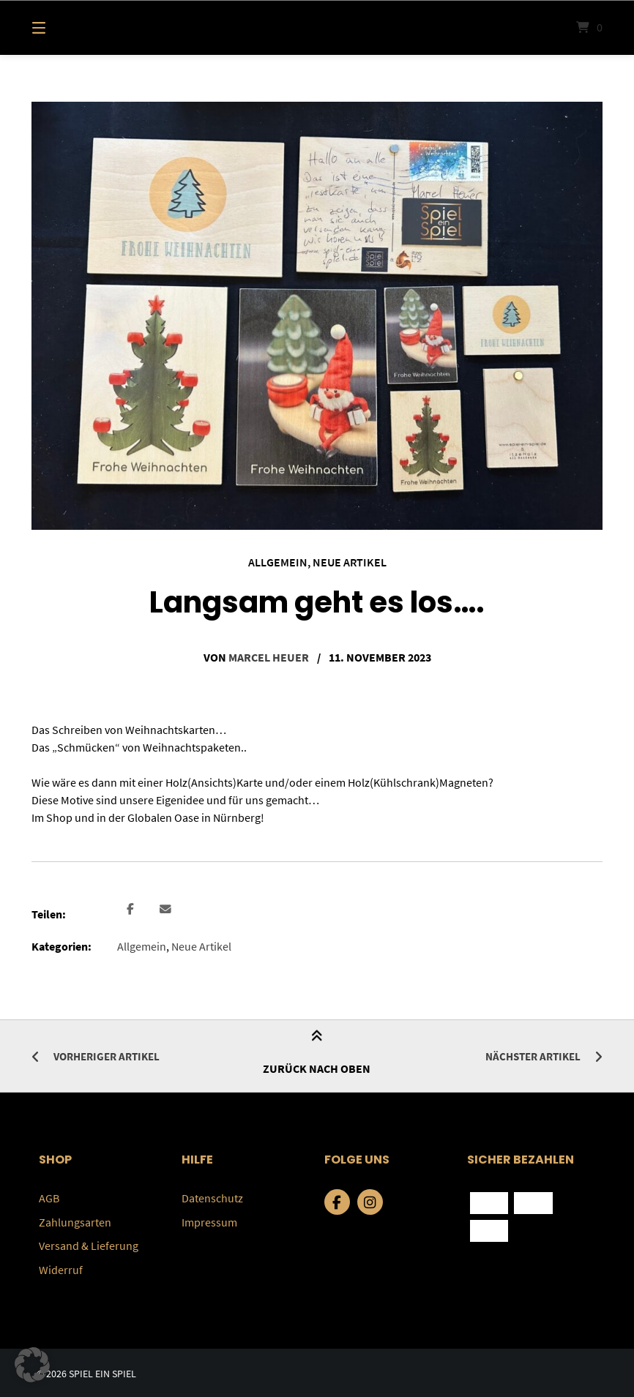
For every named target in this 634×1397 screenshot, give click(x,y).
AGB (49, 1197)
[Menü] (64, 27)
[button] (130, 910)
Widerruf (61, 1267)
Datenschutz (212, 1197)
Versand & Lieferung (88, 1244)
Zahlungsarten (75, 1220)
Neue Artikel (350, 562)
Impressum (209, 1220)
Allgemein (277, 562)
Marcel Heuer (268, 656)
